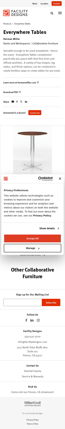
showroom (47, 392)
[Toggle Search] (52, 13)
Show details (47, 228)
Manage (32, 248)
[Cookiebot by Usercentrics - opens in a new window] (39, 179)
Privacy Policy (42, 215)
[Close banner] (60, 179)
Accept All (33, 238)
